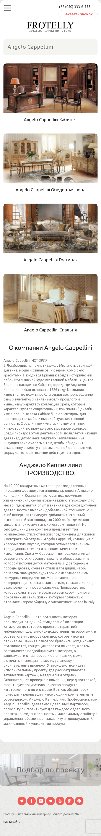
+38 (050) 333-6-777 (74, 7)
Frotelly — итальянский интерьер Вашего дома (37, 814)
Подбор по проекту (50, 769)
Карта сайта (11, 821)
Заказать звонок (78, 14)
